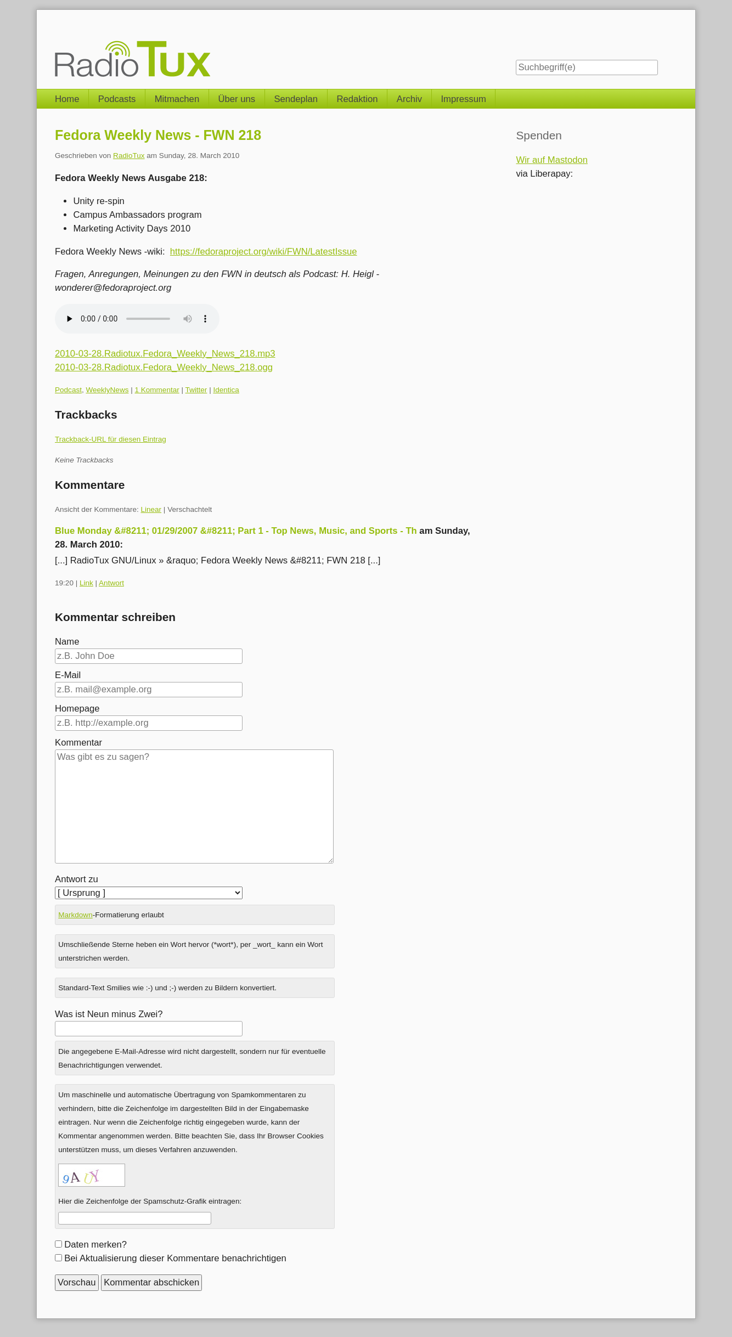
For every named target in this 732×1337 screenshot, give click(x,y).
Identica (226, 390)
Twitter (196, 390)
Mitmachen (177, 99)
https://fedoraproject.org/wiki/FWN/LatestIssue (263, 251)
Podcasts (117, 99)
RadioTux (128, 155)
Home (67, 99)
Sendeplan (296, 99)
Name (67, 641)
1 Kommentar (156, 390)
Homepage (77, 708)
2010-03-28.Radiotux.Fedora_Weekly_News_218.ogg (164, 367)
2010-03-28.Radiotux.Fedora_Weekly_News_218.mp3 (165, 353)
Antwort (111, 583)
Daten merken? (95, 1244)
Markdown (75, 915)
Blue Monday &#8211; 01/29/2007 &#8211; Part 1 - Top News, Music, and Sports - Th (236, 531)
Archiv (409, 99)
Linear (150, 509)
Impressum (463, 99)
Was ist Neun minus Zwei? (109, 1014)
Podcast (68, 390)
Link (86, 583)
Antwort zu (76, 879)
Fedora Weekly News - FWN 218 (158, 135)
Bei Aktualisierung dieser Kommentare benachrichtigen (175, 1258)
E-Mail (68, 675)
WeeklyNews (107, 390)
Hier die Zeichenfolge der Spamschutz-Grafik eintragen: (149, 1201)
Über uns (237, 99)
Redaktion (357, 99)
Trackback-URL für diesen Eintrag (110, 439)
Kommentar (78, 742)
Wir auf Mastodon (552, 160)
